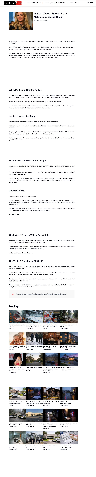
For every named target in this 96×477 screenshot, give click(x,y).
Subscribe (89, 2)
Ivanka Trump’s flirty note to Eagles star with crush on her (33, 285)
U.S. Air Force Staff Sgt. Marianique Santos (63, 41)
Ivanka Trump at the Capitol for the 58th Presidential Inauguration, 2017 (28, 41)
